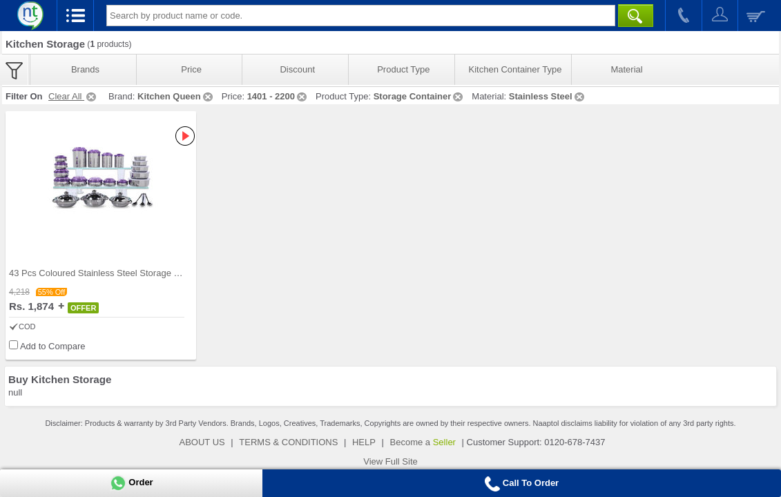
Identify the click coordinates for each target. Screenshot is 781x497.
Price (191, 69)
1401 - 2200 (278, 96)
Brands (85, 69)
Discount (297, 69)
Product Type (403, 69)
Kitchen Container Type (515, 69)
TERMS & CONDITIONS (288, 442)
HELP (364, 442)
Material (626, 69)
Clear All (73, 96)
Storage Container (419, 96)
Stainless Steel (547, 96)
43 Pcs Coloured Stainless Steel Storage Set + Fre (110, 273)
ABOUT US (202, 442)
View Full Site (390, 461)
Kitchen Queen (176, 96)
